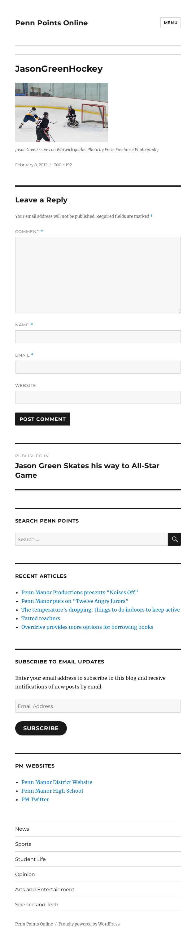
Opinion (25, 874)
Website (25, 385)
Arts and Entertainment (45, 889)
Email (24, 355)
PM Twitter (35, 799)
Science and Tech (37, 905)
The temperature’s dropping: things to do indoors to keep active (100, 610)
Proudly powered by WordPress (89, 924)
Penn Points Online (51, 23)
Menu (170, 22)
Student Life (30, 859)
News (22, 829)
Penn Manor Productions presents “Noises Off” (79, 592)
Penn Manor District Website (56, 782)
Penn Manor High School (52, 791)
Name (24, 325)
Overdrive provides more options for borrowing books (87, 627)
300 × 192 (63, 164)
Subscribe (41, 728)
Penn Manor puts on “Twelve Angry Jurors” (74, 601)
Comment (29, 231)
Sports (23, 844)
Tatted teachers (40, 618)
